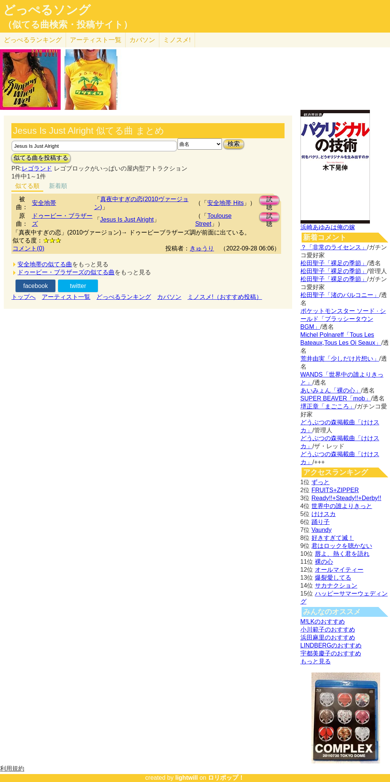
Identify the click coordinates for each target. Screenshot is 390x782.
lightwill (186, 777)
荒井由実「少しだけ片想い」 (339, 358)
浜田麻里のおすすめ (327, 637)
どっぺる (33, 40)
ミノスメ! (177, 40)
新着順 (58, 186)
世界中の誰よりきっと (341, 506)
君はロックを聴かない (341, 546)
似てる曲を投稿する (41, 158)
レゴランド (37, 168)
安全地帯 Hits (225, 203)
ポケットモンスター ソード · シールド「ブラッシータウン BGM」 (343, 319)
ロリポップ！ (226, 777)
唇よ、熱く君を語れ (342, 554)
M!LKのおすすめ (322, 621)
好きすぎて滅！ (332, 538)
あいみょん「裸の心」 (330, 390)
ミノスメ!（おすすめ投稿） (224, 297)
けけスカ (323, 514)
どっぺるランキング (123, 297)
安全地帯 (44, 203)
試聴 (269, 200)
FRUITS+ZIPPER (335, 490)
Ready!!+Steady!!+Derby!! (346, 498)
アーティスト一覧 (66, 297)
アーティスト (95, 40)
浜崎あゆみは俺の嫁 (327, 227)
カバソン (142, 40)
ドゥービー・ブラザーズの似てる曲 (66, 272)
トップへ (23, 297)
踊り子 (320, 522)
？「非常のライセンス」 (333, 247)
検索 (234, 144)
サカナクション (336, 585)
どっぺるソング (47, 10)
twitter (78, 286)
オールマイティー (339, 569)
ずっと (320, 482)
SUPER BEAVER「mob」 (335, 398)
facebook (35, 286)
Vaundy (321, 530)
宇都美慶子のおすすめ (330, 653)
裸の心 (324, 561)
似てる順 (27, 186)
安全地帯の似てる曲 (44, 264)
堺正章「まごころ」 (327, 406)
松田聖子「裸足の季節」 (333, 263)
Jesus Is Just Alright (127, 219)
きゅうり (202, 248)
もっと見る (315, 661)
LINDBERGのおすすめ (331, 645)
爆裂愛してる (333, 577)
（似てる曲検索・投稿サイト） (67, 25)
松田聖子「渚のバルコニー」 (339, 295)
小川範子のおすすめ (327, 629)
